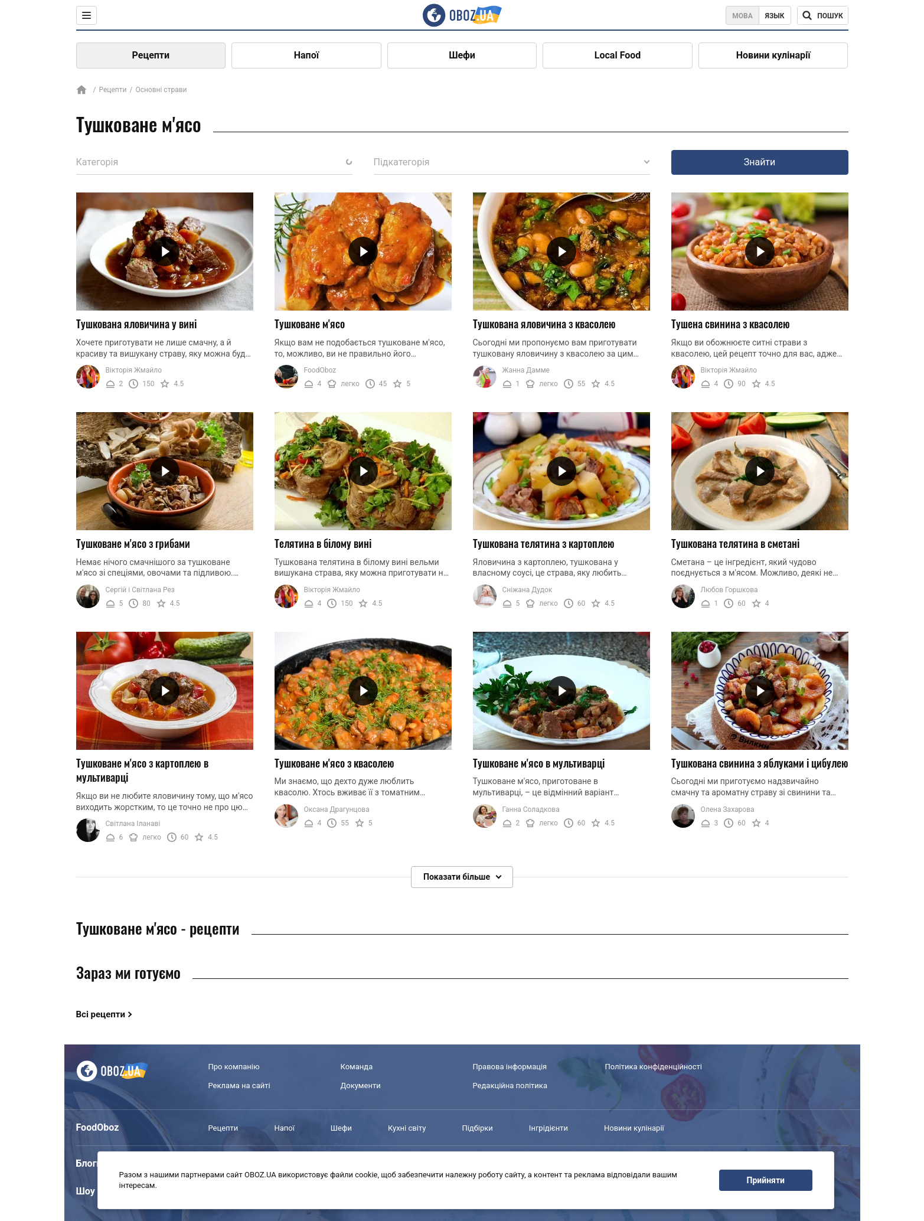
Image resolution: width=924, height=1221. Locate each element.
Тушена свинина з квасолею (730, 323)
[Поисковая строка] (823, 15)
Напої (306, 55)
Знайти (760, 162)
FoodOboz (320, 370)
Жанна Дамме (526, 370)
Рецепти (151, 55)
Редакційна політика (510, 1085)
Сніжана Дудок (527, 590)
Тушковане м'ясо (310, 323)
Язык (775, 16)
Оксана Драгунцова (337, 809)
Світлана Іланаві (133, 824)
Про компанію (234, 1066)
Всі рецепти (101, 1014)
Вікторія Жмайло (134, 370)
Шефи (462, 55)
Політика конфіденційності (653, 1066)
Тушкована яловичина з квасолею (544, 323)
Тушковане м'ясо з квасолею (334, 763)
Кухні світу (407, 1128)
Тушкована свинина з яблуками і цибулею (759, 763)
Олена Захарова (728, 809)
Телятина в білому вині (323, 543)
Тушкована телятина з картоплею (544, 543)
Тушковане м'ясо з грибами (133, 543)
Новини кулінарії (773, 55)
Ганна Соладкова (531, 809)
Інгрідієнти (548, 1128)
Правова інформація (510, 1066)
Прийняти (766, 1180)
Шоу (85, 1191)
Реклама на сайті (239, 1085)
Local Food (618, 55)
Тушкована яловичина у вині (136, 323)
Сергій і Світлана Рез (140, 590)
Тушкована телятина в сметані (735, 543)
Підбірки (477, 1128)
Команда (357, 1066)
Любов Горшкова (729, 590)
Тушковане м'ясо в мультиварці (539, 763)
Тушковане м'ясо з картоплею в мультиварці (142, 770)
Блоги (89, 1163)
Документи (361, 1085)
